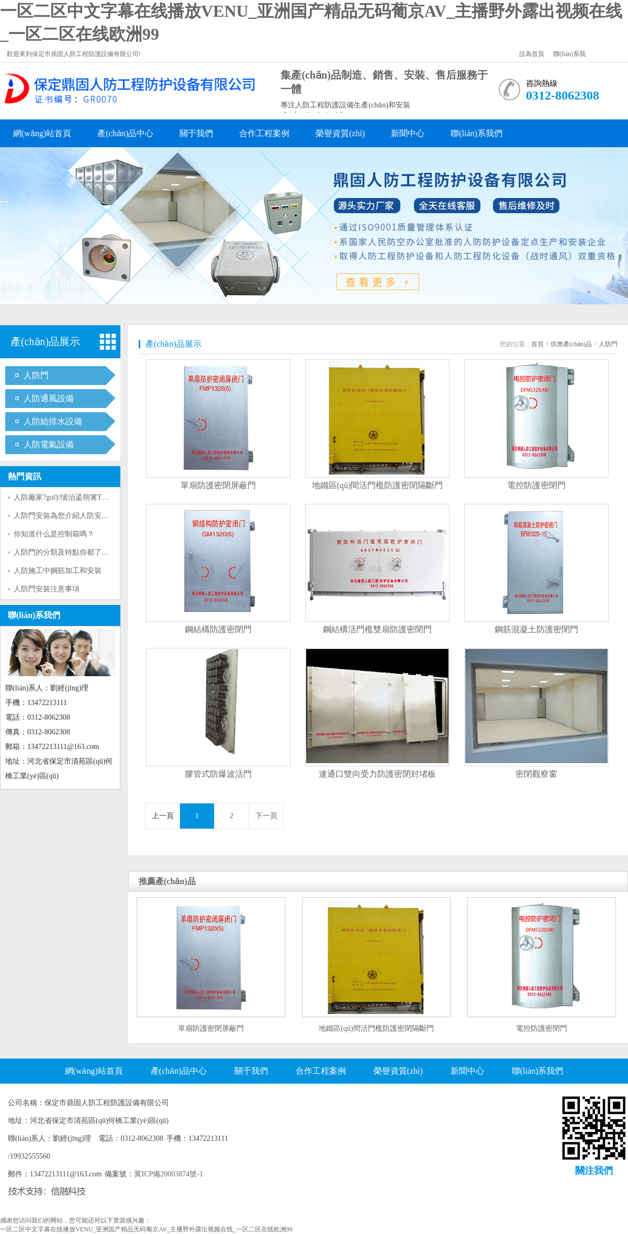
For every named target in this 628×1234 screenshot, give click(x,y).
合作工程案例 (264, 133)
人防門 (36, 375)
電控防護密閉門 (536, 485)
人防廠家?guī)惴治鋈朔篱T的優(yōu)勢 (77, 497)
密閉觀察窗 (536, 773)
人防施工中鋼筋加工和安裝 (58, 571)
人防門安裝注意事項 (47, 589)
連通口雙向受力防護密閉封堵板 (377, 773)
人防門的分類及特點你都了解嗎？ (69, 552)
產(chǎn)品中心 (125, 133)
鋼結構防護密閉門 (218, 629)
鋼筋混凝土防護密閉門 (536, 629)
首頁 (537, 344)
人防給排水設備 (53, 421)
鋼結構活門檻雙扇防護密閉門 (377, 629)
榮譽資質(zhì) (340, 133)
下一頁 (266, 816)
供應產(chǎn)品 (571, 344)
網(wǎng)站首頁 (42, 133)
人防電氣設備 (49, 444)
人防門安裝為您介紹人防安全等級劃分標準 (83, 516)
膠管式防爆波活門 (218, 773)
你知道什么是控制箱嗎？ (54, 534)
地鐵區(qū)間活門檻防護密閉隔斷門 (377, 485)
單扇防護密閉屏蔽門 (218, 485)
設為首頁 (531, 54)
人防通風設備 (49, 398)
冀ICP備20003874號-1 (168, 1174)
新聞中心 (407, 133)
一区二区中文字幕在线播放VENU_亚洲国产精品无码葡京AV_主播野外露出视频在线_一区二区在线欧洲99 (146, 1229)
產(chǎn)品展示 (45, 341)
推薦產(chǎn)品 (167, 881)
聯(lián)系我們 (476, 133)
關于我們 (196, 133)
